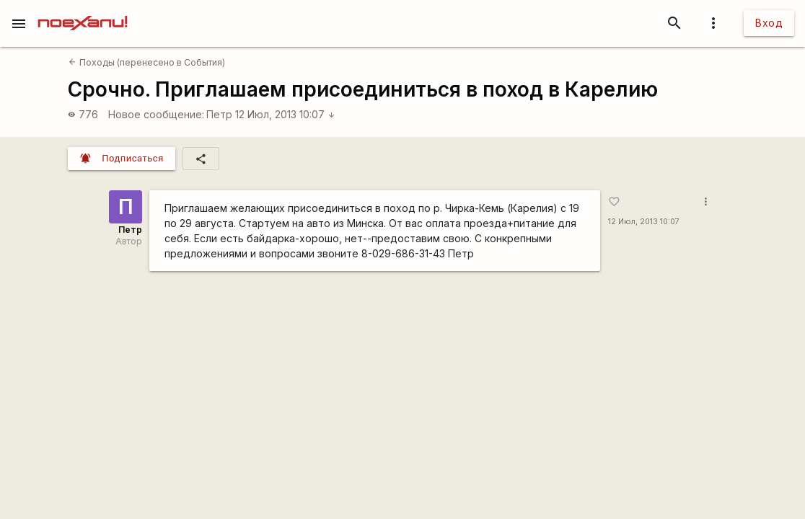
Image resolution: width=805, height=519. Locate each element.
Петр (219, 114)
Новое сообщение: (156, 114)
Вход (769, 23)
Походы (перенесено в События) (146, 62)
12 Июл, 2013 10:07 (285, 114)
